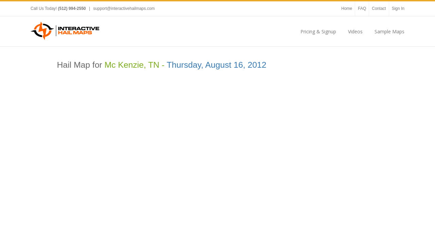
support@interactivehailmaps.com (124, 8)
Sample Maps (389, 31)
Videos (355, 31)
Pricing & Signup (318, 31)
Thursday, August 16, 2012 (216, 64)
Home (346, 8)
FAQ (362, 8)
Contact (379, 8)
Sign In (398, 8)
